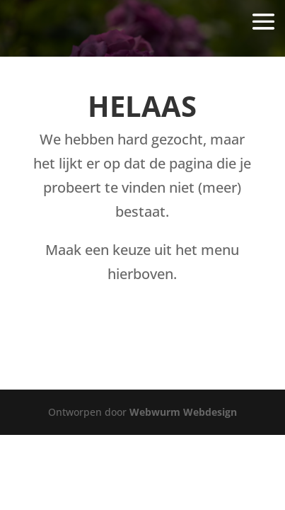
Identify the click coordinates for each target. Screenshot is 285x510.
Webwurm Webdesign (183, 412)
